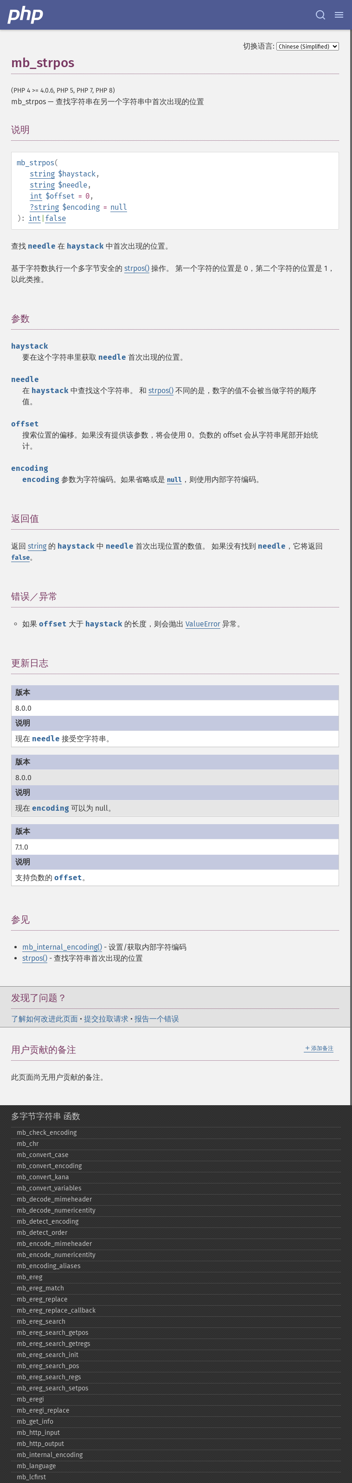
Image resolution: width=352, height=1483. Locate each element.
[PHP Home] (26, 15)
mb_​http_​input (38, 1433)
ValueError (203, 623)
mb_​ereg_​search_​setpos (53, 1388)
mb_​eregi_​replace (43, 1410)
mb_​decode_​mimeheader (54, 1199)
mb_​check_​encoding (47, 1133)
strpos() (136, 268)
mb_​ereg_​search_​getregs (53, 1344)
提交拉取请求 (106, 1018)
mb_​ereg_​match (40, 1288)
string (42, 173)
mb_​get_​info (35, 1422)
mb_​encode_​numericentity (56, 1255)
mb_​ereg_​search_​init (47, 1355)
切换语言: (259, 46)
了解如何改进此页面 (44, 1018)
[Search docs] (320, 15)
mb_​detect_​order (42, 1233)
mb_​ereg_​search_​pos (48, 1366)
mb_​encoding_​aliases (49, 1266)
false (55, 218)
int (36, 196)
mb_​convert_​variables (49, 1188)
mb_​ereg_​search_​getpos (53, 1333)
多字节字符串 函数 (45, 1116)
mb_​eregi (30, 1399)
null (118, 207)
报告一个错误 (156, 1018)
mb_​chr (27, 1144)
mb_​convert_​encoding (49, 1166)
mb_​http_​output (40, 1444)
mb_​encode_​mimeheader (54, 1244)
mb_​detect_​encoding (47, 1222)
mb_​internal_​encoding (50, 1455)
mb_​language (36, 1466)
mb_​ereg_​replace (42, 1299)
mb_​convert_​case (43, 1155)
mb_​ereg (29, 1277)
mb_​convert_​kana (43, 1177)
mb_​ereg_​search (41, 1322)
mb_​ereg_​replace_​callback (56, 1310)
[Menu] (339, 15)
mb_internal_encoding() (62, 947)
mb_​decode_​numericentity (56, 1210)
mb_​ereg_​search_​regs (49, 1377)
